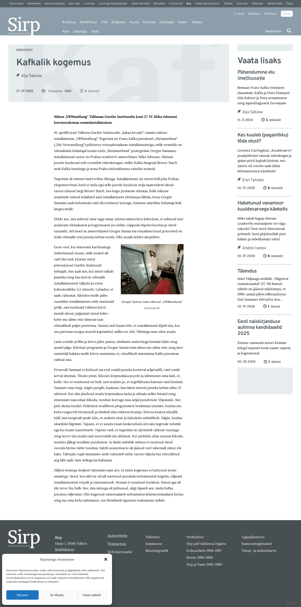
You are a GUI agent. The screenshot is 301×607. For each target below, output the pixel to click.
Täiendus (247, 271)
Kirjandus (119, 22)
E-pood (239, 13)
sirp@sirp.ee (64, 549)
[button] (106, 559)
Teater (182, 22)
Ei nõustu (57, 595)
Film (104, 22)
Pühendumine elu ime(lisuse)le (256, 75)
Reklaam (254, 13)
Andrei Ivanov (254, 248)
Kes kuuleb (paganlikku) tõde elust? (262, 138)
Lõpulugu (80, 32)
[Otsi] (289, 30)
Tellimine (270, 13)
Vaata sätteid (92, 595)
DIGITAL (292, 603)
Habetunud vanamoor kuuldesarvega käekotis (262, 206)
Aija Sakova (31, 76)
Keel (65, 32)
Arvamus (69, 22)
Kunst (134, 22)
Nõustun (22, 595)
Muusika (149, 22)
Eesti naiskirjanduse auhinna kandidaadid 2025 (259, 328)
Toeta (287, 13)
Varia (94, 32)
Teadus (196, 22)
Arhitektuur (88, 22)
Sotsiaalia (166, 22)
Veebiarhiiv (273, 32)
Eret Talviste (253, 180)
